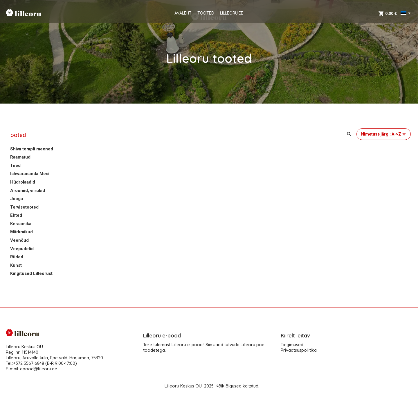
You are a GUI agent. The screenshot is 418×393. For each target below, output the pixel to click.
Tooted (16, 134)
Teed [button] (15, 165)
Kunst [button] (16, 265)
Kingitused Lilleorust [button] (31, 273)
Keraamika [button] (20, 223)
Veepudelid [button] (22, 248)
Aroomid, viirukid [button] (27, 190)
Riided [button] (16, 256)
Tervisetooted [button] (24, 207)
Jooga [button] (16, 198)
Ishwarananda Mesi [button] (29, 173)
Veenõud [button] (19, 240)
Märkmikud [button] (21, 231)
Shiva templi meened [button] (31, 149)
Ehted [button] (16, 215)
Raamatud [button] (20, 157)
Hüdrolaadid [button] (22, 182)
